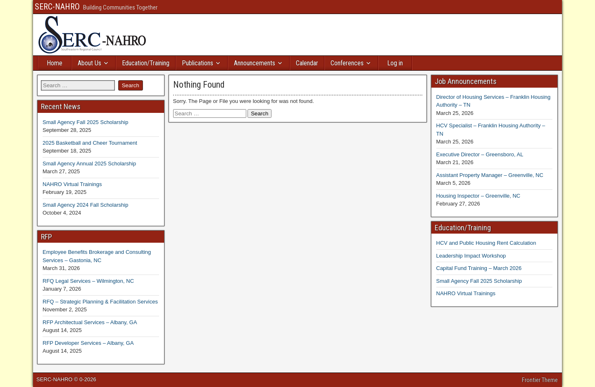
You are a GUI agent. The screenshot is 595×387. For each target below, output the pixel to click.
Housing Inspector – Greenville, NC (478, 196)
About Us (89, 63)
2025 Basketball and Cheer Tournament (90, 143)
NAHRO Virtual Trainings (72, 184)
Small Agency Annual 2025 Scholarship (89, 163)
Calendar (307, 63)
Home (54, 63)
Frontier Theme (540, 380)
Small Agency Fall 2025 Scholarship (85, 122)
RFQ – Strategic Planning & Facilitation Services (100, 302)
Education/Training (145, 63)
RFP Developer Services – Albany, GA (88, 343)
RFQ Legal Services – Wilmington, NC (88, 281)
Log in (395, 63)
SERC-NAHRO (57, 7)
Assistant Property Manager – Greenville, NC (489, 175)
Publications (197, 63)
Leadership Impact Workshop (471, 256)
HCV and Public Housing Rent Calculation (486, 243)
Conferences (347, 63)
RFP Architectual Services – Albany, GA (90, 322)
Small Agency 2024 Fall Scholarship (85, 205)
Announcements (254, 63)
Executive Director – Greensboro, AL (480, 154)
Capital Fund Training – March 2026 (479, 268)
